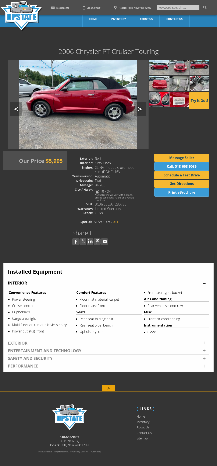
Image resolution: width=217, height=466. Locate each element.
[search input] (178, 7)
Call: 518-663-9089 (181, 166)
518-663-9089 (69, 437)
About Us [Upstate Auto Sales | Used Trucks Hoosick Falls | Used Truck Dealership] (146, 19)
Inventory (143, 422)
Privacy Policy (95, 452)
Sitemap (142, 438)
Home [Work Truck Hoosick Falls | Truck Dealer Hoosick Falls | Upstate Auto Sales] (93, 19)
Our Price (31, 161)
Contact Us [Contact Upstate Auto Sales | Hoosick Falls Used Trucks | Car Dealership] (174, 19)
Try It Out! (199, 100)
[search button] (204, 7)
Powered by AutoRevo (79, 452)
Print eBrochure (181, 192)
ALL (116, 222)
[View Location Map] (132, 6)
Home (141, 416)
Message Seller (181, 157)
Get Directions (182, 183)
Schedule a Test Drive (182, 175)
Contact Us (144, 433)
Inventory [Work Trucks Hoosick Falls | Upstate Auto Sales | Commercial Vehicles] (118, 19)
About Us (143, 427)
